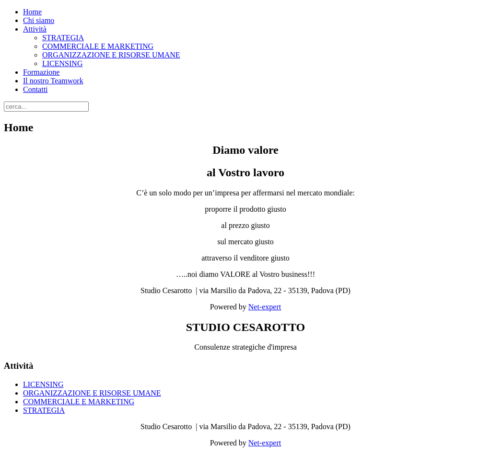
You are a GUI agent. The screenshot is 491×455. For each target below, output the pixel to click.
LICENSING (62, 63)
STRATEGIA (63, 38)
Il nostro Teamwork (53, 81)
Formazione (41, 72)
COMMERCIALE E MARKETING (97, 46)
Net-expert (264, 307)
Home (32, 12)
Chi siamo (38, 20)
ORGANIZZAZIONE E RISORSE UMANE (111, 55)
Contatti (35, 89)
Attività (35, 29)
